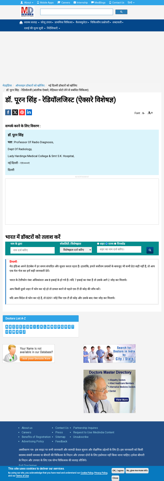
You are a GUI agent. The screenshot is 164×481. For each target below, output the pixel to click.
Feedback (61, 441)
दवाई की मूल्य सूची (34, 28)
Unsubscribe (81, 437)
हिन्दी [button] (131, 2)
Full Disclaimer (28, 465)
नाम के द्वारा (16, 243)
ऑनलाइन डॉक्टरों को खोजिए (30, 85)
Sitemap (60, 437)
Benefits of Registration (36, 437)
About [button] (26, 2)
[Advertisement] (82, 57)
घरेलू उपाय (47, 22)
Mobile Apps (45, 2)
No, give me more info (137, 470)
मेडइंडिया (7, 85)
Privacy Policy (100, 473)
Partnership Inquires (85, 428)
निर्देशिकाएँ (53, 28)
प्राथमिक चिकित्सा (64, 22)
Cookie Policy (87, 473)
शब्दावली (117, 22)
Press (59, 432)
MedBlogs (98, 2)
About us (27, 428)
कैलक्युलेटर (82, 22)
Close (115, 478)
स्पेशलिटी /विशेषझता (70, 243)
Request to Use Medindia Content (93, 432)
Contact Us (116, 2)
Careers (63, 2)
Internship (81, 2)
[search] (76, 12)
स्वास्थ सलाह (31, 22)
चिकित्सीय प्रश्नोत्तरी (100, 22)
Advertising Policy (33, 441)
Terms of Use (22, 476)
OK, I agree (118, 470)
